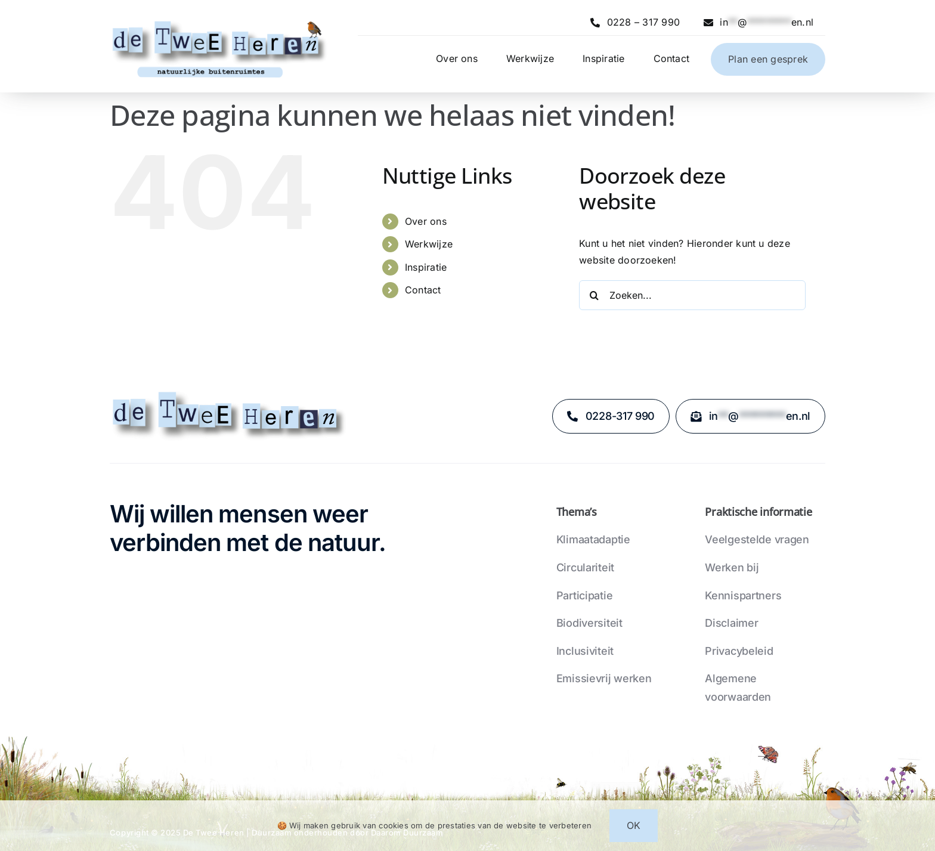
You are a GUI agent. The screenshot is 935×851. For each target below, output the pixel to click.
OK (633, 825)
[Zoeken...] (692, 295)
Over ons (426, 221)
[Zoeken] (594, 295)
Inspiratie (426, 267)
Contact (423, 290)
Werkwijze (429, 244)
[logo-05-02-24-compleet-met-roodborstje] (219, 20)
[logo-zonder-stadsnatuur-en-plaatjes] (229, 394)
